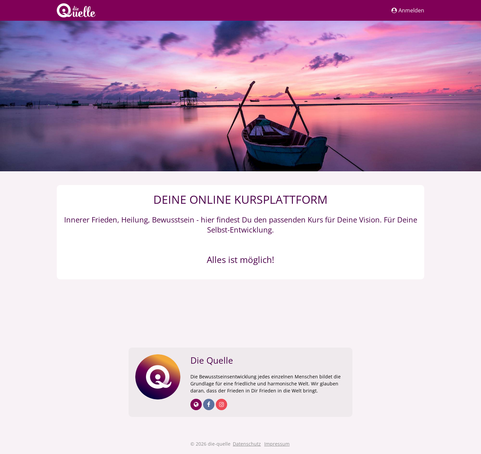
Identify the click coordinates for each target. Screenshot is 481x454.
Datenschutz (247, 444)
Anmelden (407, 10)
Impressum (277, 444)
